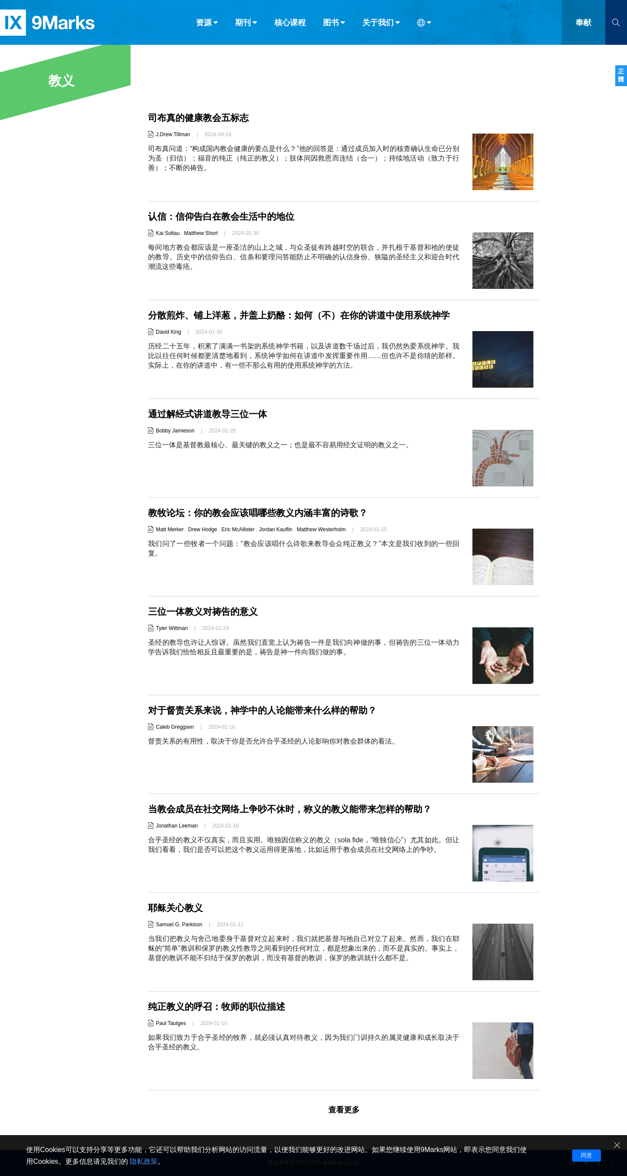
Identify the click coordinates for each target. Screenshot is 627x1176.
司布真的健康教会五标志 (200, 117)
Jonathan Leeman (177, 826)
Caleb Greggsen (175, 727)
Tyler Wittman (172, 628)
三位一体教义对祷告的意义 (205, 611)
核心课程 (290, 25)
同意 (586, 1155)
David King (168, 345)
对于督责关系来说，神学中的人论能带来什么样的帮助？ (268, 710)
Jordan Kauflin (276, 529)
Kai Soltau (168, 233)
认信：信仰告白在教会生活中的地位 (224, 216)
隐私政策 (144, 1161)
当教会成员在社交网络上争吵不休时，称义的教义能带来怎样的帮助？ (296, 809)
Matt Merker (170, 529)
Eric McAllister (238, 529)
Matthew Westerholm (321, 529)
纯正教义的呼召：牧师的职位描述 (220, 1006)
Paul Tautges (171, 1023)
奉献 (583, 25)
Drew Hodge (202, 529)
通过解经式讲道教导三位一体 (210, 414)
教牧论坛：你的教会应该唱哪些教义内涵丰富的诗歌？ (263, 512)
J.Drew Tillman (173, 134)
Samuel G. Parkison (179, 924)
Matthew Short (201, 233)
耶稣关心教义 (177, 907)
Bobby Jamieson (175, 431)
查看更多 (344, 1110)
